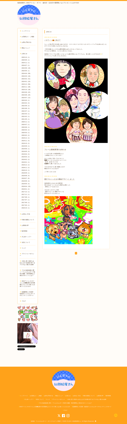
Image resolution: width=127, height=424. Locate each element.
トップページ (25, 31)
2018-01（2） (26, 189)
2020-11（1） (26, 122)
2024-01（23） (26, 81)
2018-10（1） (26, 170)
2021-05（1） (26, 119)
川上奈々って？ (25, 236)
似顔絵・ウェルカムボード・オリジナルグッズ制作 (46, 421)
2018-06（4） (26, 181)
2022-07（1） (26, 111)
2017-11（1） (26, 194)
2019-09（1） (26, 146)
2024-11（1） (26, 62)
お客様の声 (24, 225)
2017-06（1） (26, 202)
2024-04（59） (26, 73)
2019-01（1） (26, 162)
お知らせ (23, 53)
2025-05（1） (26, 60)
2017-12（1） (26, 192)
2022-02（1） (26, 116)
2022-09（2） (26, 105)
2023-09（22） (26, 92)
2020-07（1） (26, 124)
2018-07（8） (26, 178)
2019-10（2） (26, 143)
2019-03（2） (26, 157)
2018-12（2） (26, 165)
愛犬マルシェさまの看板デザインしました (59, 179)
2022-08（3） (26, 108)
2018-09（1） (26, 173)
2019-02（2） (26, 159)
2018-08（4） (26, 175)
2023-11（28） (26, 87)
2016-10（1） (26, 208)
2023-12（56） (26, 84)
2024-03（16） (26, 76)
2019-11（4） (26, 140)
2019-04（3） (26, 154)
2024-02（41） (26, 79)
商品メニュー (25, 48)
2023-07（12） (26, 97)
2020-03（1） (26, 132)
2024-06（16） (26, 68)
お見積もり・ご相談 (27, 36)
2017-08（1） (26, 197)
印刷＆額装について (27, 219)
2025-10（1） (26, 57)
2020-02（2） (26, 135)
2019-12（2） (26, 138)
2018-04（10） (26, 186)
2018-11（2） (26, 167)
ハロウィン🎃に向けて (52, 40)
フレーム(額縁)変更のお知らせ (55, 149)
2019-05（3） (26, 151)
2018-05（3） (26, 183)
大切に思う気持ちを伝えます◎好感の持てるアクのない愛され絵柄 (27, 262)
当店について (25, 242)
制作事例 (23, 231)
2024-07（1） (26, 65)
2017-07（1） (26, 200)
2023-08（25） (26, 95)
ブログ (23, 301)
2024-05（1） (26, 70)
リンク (23, 248)
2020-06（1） (26, 127)
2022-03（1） (26, 114)
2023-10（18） (26, 89)
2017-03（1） (26, 205)
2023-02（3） (26, 103)
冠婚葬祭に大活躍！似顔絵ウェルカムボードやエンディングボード (27, 293)
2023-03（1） (26, 100)
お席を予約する (25, 42)
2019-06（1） (26, 148)
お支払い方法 (25, 214)
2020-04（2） (26, 130)
